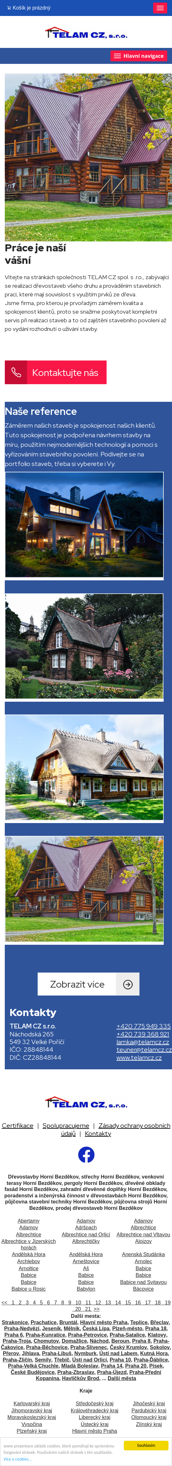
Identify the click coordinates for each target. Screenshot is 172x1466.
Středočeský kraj (94, 1403)
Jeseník (51, 1328)
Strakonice (15, 1322)
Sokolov (160, 1347)
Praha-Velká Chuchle (33, 1366)
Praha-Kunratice (45, 1335)
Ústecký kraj (94, 1424)
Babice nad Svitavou (143, 1282)
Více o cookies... (18, 1459)
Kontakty (98, 1133)
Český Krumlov (128, 1347)
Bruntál (68, 1322)
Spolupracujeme (66, 1125)
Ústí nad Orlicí (89, 1360)
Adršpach (86, 1227)
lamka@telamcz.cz (142, 1042)
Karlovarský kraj (31, 1403)
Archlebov (28, 1261)
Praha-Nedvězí (21, 1328)
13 (107, 1302)
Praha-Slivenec (89, 1347)
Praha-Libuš (56, 1353)
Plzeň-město (127, 1328)
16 (137, 1302)
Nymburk (85, 1353)
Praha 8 (141, 1341)
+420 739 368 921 (142, 1034)
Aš (86, 1268)
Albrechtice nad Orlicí (86, 1234)
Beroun (120, 1341)
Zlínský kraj (149, 1424)
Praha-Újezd (111, 1372)
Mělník (72, 1328)
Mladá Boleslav (79, 1366)
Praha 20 (135, 1366)
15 (127, 1302)
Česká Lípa (95, 1328)
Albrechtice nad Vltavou (143, 1234)
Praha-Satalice (127, 1335)
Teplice (138, 1322)
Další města (122, 1378)
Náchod (99, 1341)
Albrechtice (143, 1227)
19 (166, 1302)
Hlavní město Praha (104, 1322)
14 (117, 1302)
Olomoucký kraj (148, 1417)
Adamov (86, 1221)
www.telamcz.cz (139, 1057)
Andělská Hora (28, 1254)
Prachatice (43, 1322)
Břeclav (159, 1322)
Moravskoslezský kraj (31, 1417)
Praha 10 (120, 1360)
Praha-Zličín (17, 1360)
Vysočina (31, 1424)
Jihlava (30, 1353)
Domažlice (74, 1341)
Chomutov (46, 1341)
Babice (143, 1268)
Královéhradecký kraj (94, 1410)
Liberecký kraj (94, 1417)
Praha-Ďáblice (151, 1360)
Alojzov (143, 1241)
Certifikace (18, 1125)
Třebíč (61, 1360)
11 (88, 1302)
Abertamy (28, 1221)
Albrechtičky (86, 1241)
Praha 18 (156, 1328)
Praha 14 (112, 1366)
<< (5, 1302)
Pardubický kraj (148, 1410)
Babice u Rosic (28, 1289)
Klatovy (157, 1335)
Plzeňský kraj (32, 1431)
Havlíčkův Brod (80, 1378)
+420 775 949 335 (143, 1026)
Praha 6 (13, 1335)
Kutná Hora (154, 1353)
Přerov (11, 1353)
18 (157, 1302)
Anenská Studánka (143, 1254)
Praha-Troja (17, 1341)
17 (147, 1302)
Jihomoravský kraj (31, 1410)
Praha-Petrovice (87, 1335)
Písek (156, 1366)
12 (97, 1302)
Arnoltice (28, 1268)
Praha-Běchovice (47, 1347)
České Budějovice (33, 1372)
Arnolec (143, 1261)
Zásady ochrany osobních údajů (115, 1129)
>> (97, 1309)
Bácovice (143, 1289)
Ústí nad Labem (118, 1353)
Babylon (86, 1289)
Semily (43, 1360)
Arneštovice (86, 1261)
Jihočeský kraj (149, 1403)
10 (78, 1302)
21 (87, 1309)
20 (77, 1309)
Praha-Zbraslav (75, 1372)
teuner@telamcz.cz (144, 1049)
